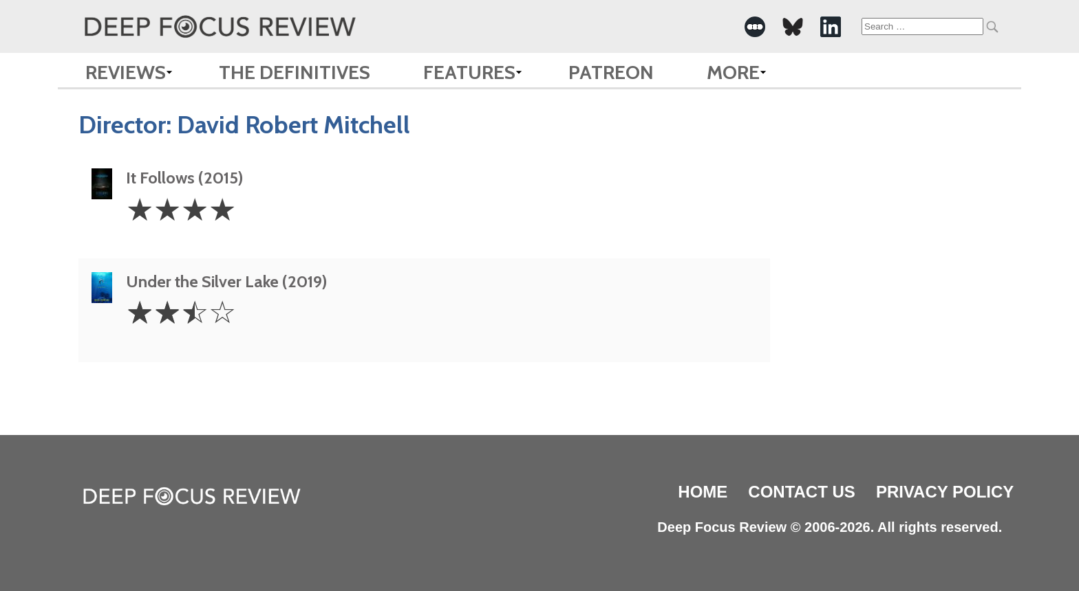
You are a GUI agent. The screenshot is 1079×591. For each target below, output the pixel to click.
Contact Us (801, 491)
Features (469, 72)
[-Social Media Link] (755, 26)
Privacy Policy (945, 491)
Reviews (125, 72)
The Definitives (294, 72)
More (733, 72)
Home (702, 491)
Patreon (611, 72)
